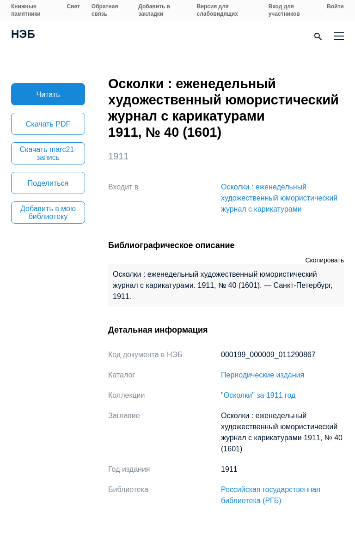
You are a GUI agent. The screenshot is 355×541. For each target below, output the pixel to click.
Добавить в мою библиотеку (48, 212)
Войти (335, 6)
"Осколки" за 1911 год (258, 395)
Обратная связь (105, 10)
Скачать (48, 124)
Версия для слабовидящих (217, 10)
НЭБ (23, 35)
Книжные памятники (26, 10)
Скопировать (324, 260)
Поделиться (48, 183)
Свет (73, 6)
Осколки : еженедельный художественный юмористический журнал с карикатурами (279, 198)
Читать (48, 94)
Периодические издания (262, 375)
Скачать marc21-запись (47, 153)
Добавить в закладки (154, 10)
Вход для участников (284, 10)
